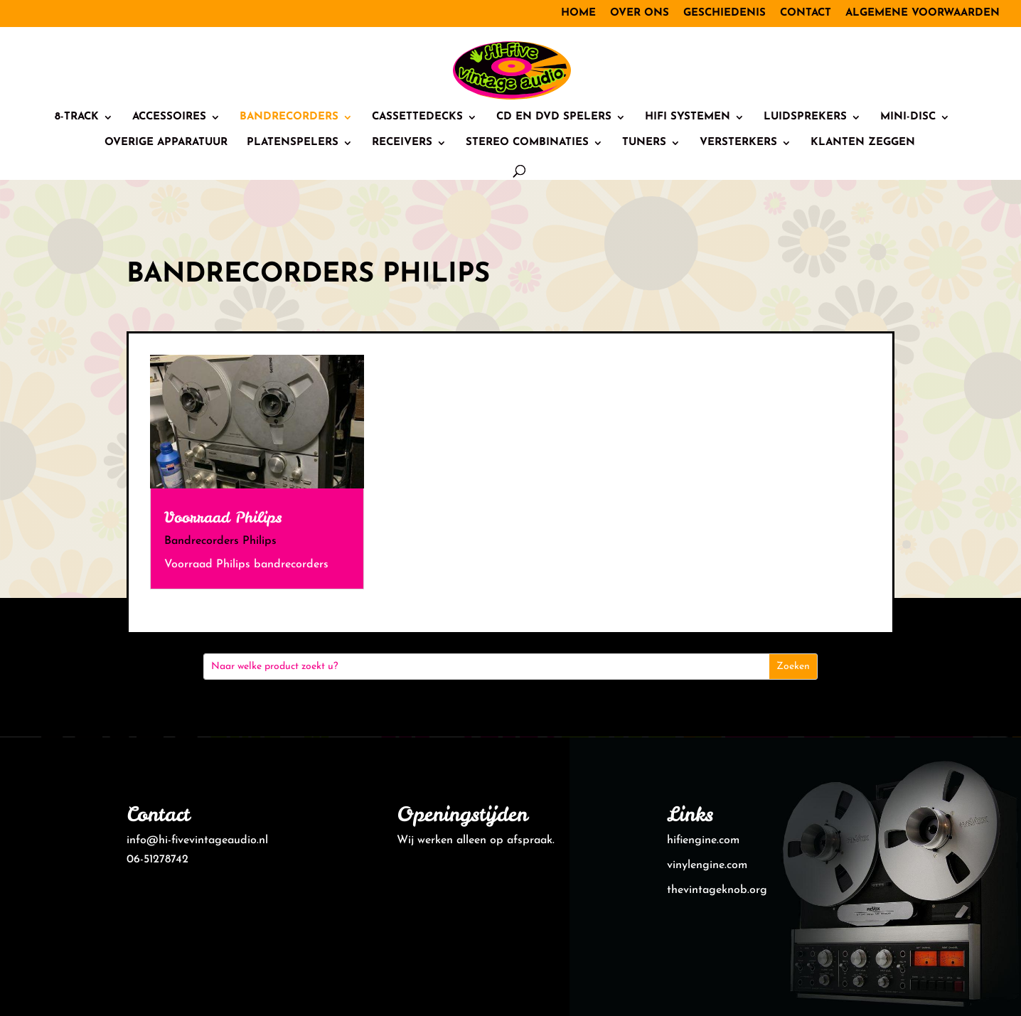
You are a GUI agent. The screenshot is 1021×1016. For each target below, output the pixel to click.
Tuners (644, 143)
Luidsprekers (805, 117)
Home (578, 13)
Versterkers (738, 143)
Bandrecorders (289, 117)
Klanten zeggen (863, 143)
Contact (805, 13)
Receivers (402, 143)
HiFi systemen (687, 117)
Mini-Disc (908, 117)
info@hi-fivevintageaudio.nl (197, 840)
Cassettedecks (417, 117)
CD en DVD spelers (553, 117)
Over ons (639, 13)
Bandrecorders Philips (220, 541)
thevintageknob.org (717, 890)
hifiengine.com (703, 840)
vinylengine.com (707, 865)
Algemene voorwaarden (922, 13)
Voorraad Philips (223, 517)
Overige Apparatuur (166, 143)
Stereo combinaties (527, 143)
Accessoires (169, 117)
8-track (77, 117)
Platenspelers (292, 143)
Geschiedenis (724, 13)
